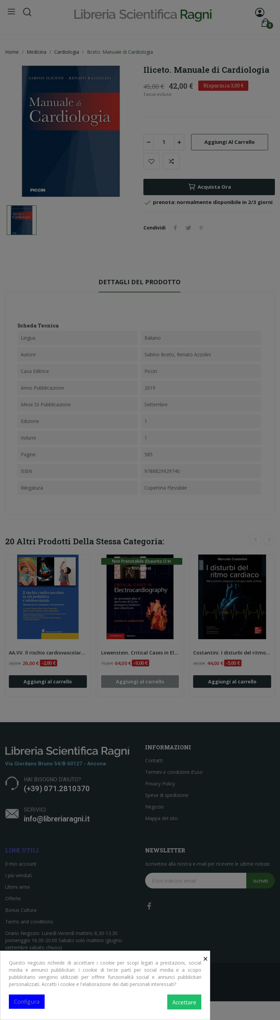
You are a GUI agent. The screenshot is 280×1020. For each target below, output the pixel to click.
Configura (27, 1001)
